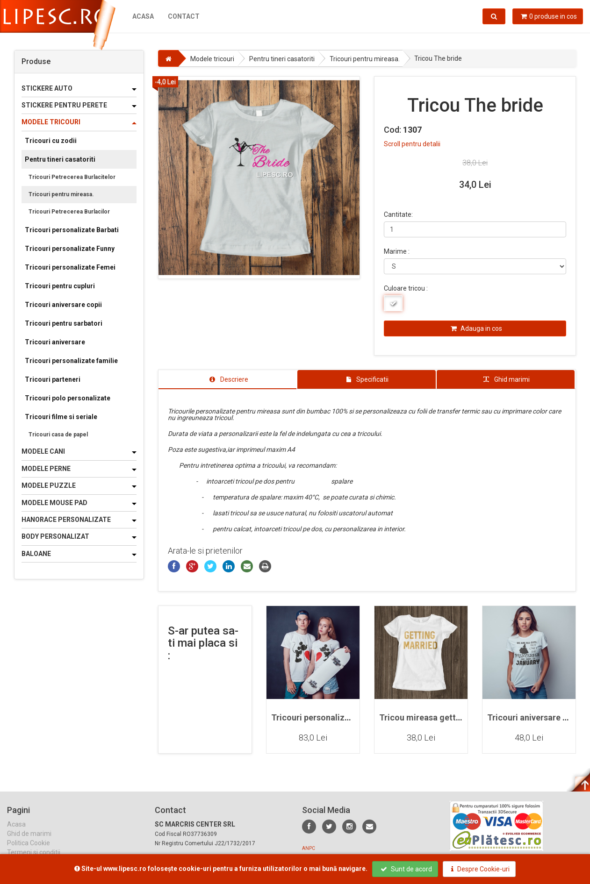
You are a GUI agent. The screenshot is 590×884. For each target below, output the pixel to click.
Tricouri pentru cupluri (60, 286)
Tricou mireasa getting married (440, 717)
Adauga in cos (476, 328)
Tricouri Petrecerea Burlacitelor (72, 177)
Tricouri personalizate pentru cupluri (342, 717)
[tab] (227, 379)
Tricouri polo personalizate (67, 398)
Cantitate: (398, 214)
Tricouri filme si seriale (61, 417)
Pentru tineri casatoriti (60, 159)
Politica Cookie (28, 851)
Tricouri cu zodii (51, 140)
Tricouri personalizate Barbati (72, 230)
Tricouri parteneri (52, 379)
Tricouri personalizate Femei (70, 267)
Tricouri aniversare (55, 342)
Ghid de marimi (29, 841)
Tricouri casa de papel (58, 434)
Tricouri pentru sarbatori (63, 323)
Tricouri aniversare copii (63, 304)
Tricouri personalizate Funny (70, 248)
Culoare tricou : (406, 288)
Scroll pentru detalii (412, 144)
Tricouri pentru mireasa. (61, 194)
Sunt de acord (406, 869)
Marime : (397, 251)
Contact (184, 16)
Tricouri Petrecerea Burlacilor (69, 211)
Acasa (143, 16)
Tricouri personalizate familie (71, 360)
